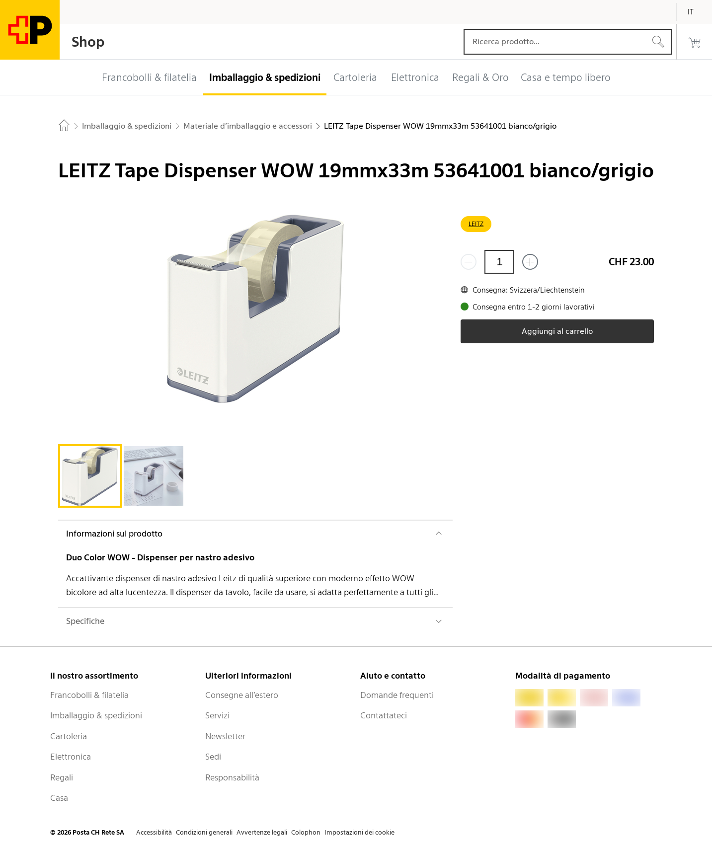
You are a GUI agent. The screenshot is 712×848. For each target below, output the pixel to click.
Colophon (305, 832)
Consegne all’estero (241, 695)
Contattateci (383, 715)
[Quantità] (499, 262)
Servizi (217, 715)
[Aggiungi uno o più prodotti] (530, 262)
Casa (59, 798)
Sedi (213, 757)
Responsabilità (232, 777)
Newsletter (225, 736)
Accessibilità (154, 832)
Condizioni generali (204, 832)
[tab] (90, 476)
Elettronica (70, 757)
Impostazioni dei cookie (359, 832)
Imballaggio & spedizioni (96, 715)
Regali (61, 777)
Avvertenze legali (262, 832)
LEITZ (476, 224)
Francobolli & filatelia (89, 695)
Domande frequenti (397, 695)
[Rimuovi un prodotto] (468, 262)
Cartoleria (68, 736)
